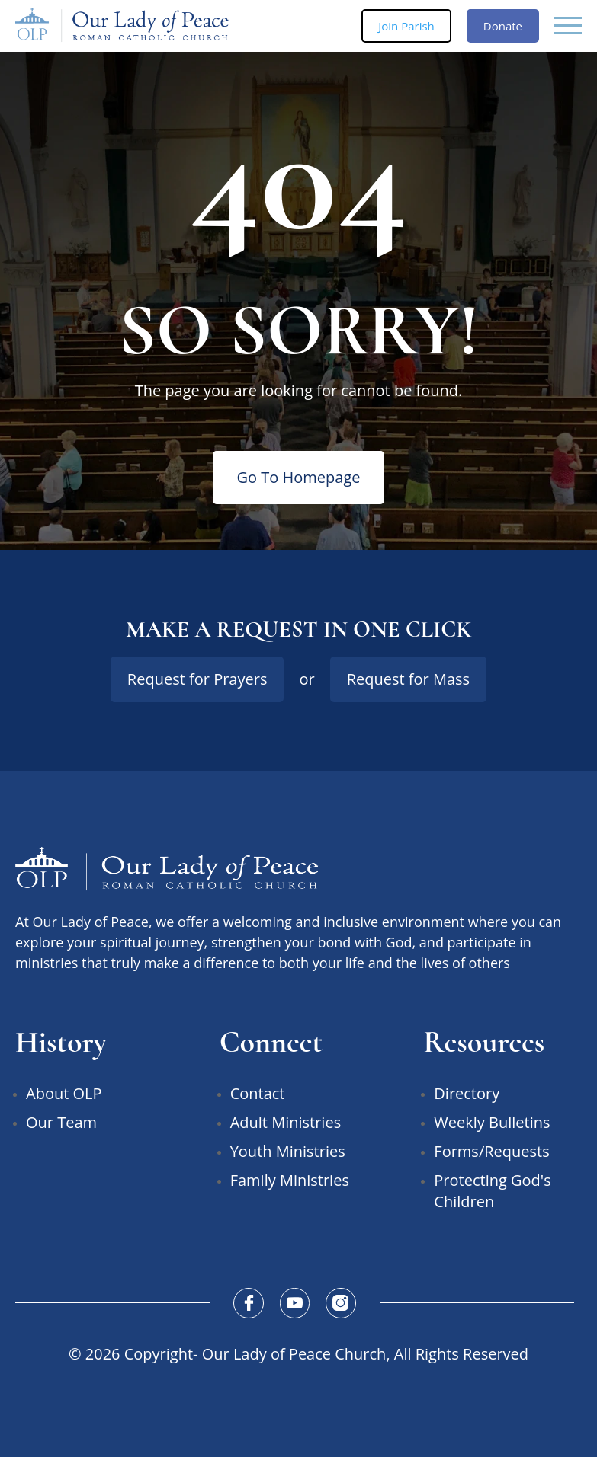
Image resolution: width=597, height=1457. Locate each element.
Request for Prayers (197, 679)
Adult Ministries (286, 1122)
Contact (257, 1093)
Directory (466, 1093)
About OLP (64, 1093)
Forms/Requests (491, 1151)
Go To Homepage (299, 477)
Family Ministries (289, 1180)
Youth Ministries (287, 1151)
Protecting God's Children (492, 1191)
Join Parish (406, 26)
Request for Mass (408, 679)
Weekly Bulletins (492, 1122)
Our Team (61, 1122)
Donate (502, 26)
